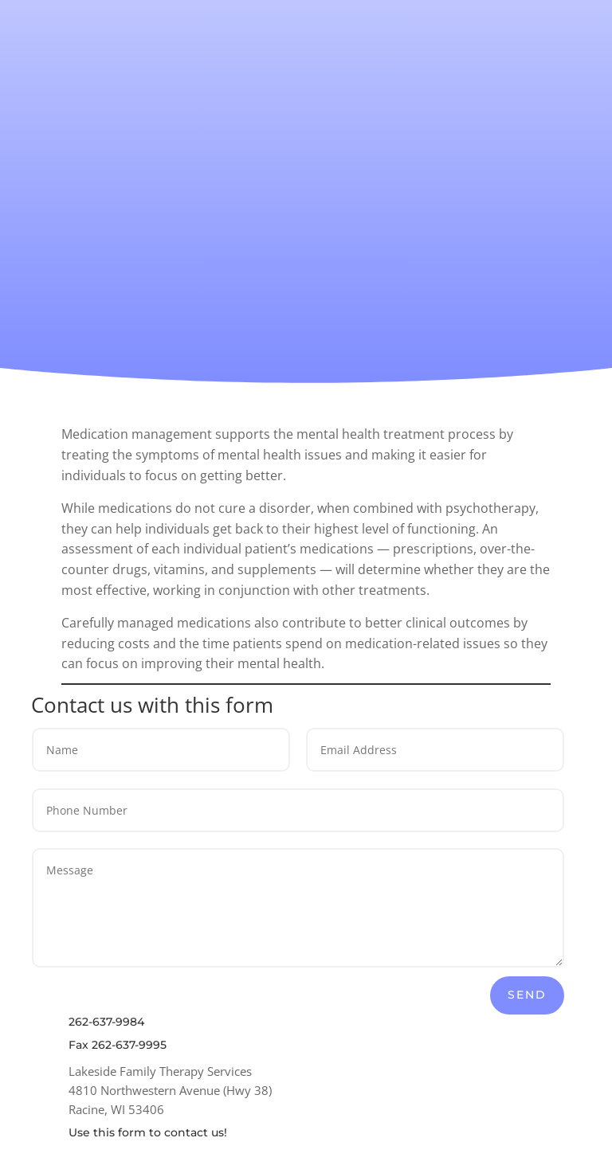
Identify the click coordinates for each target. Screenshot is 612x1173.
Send (527, 994)
